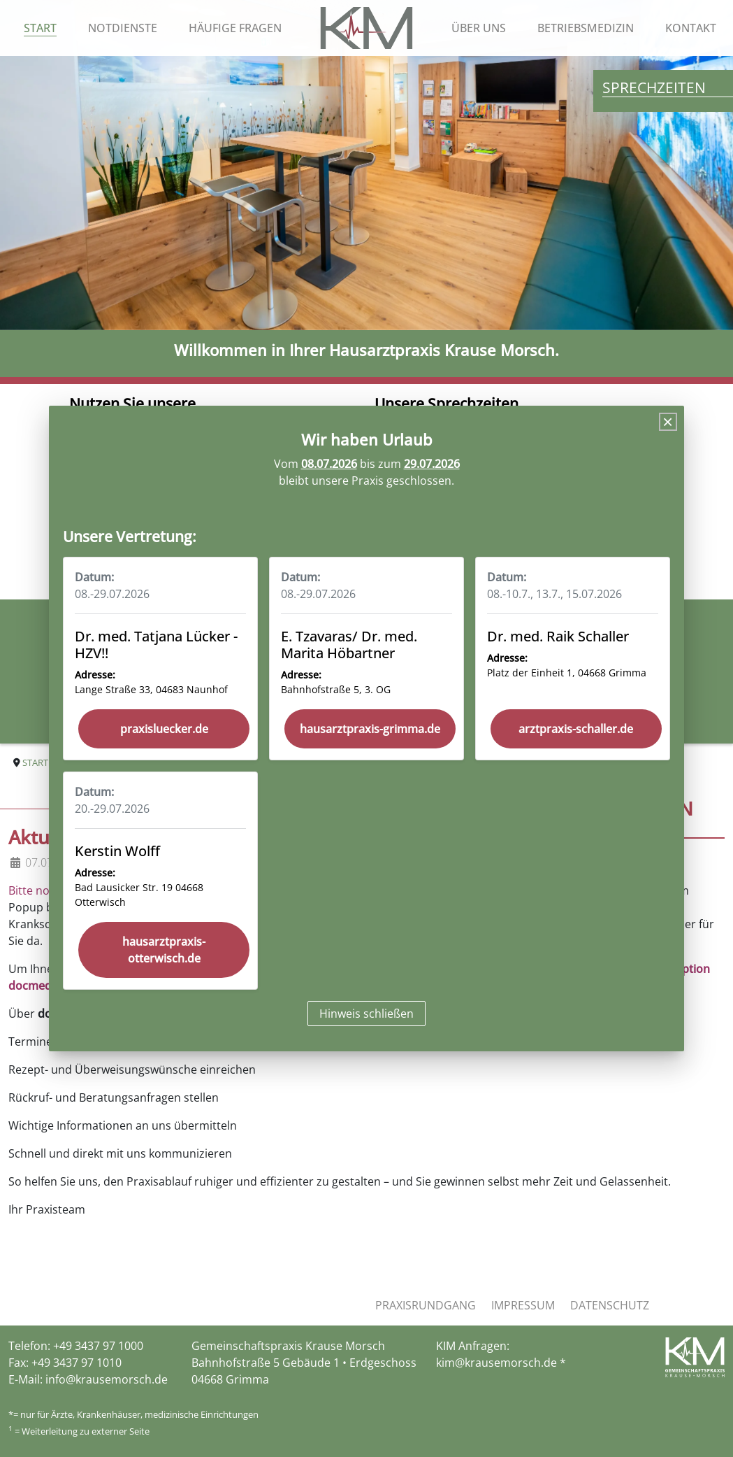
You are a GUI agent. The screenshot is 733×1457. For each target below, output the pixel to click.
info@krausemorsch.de (106, 1379)
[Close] (668, 422)
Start (40, 28)
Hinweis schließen (366, 1013)
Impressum (523, 1305)
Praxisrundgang (425, 1305)
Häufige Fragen (235, 28)
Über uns (478, 28)
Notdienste (122, 28)
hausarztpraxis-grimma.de (370, 729)
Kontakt (690, 28)
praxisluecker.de (164, 729)
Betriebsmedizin (585, 28)
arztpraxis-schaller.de (575, 729)
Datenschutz (609, 1305)
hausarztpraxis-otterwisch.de (163, 950)
